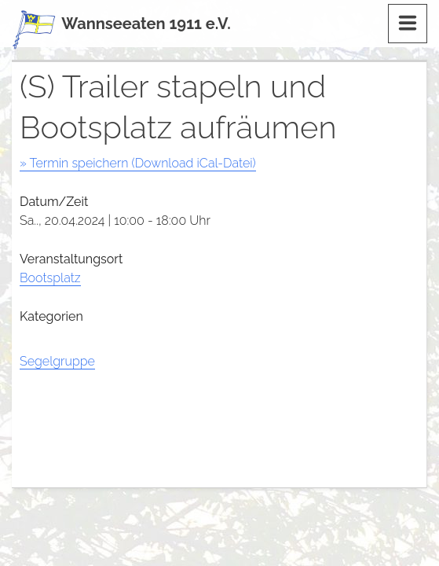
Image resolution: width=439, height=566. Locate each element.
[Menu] (407, 23)
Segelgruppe (57, 361)
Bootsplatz (50, 277)
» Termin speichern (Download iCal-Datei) (138, 163)
